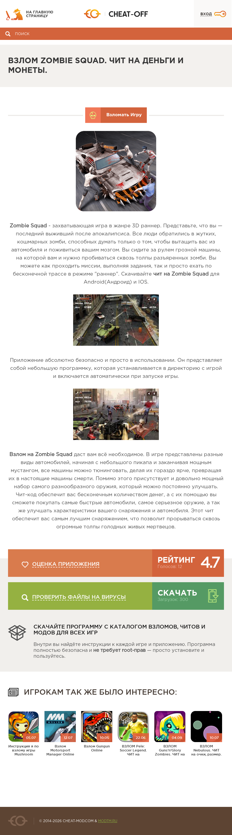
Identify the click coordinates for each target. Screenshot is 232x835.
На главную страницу (39, 14)
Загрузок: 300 (173, 600)
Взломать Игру (124, 115)
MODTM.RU (107, 821)
